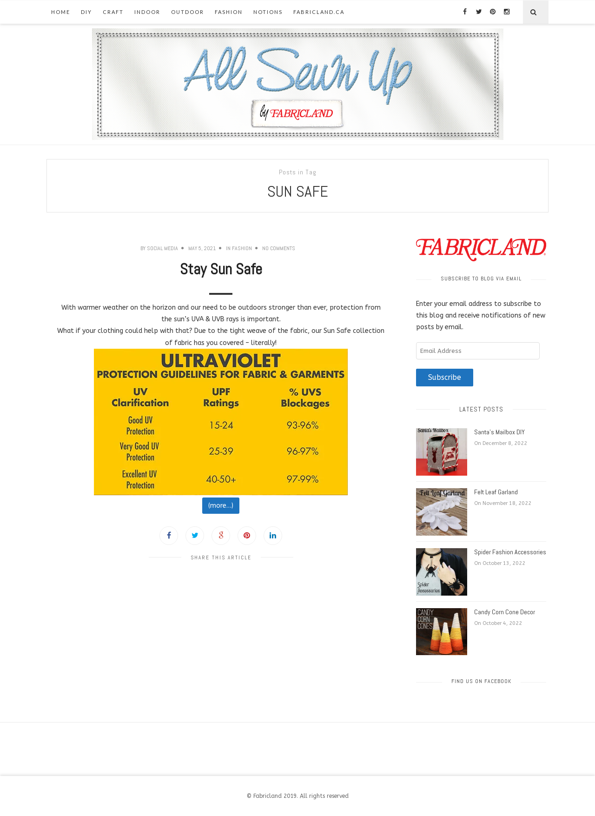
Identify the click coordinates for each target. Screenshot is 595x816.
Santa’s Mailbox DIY (499, 432)
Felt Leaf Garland (496, 492)
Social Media (162, 248)
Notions (268, 12)
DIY (86, 12)
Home (60, 12)
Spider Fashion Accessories (510, 552)
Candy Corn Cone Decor (504, 612)
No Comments (278, 248)
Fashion (229, 12)
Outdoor (187, 12)
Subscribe (444, 377)
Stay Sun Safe (221, 269)
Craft (113, 12)
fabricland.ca (318, 12)
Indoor (147, 12)
